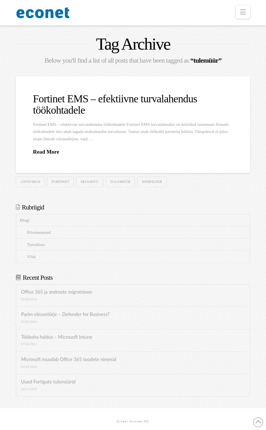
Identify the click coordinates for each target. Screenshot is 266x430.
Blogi (24, 220)
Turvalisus (36, 244)
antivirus (30, 181)
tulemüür (120, 181)
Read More (46, 152)
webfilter (152, 181)
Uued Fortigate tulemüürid (48, 382)
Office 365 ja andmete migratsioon (56, 292)
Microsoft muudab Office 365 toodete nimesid (68, 359)
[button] (243, 12)
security (90, 181)
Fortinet (60, 181)
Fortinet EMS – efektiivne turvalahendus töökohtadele (115, 104)
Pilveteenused (39, 232)
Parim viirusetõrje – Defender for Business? (65, 314)
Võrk (31, 257)
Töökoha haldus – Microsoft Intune (56, 337)
